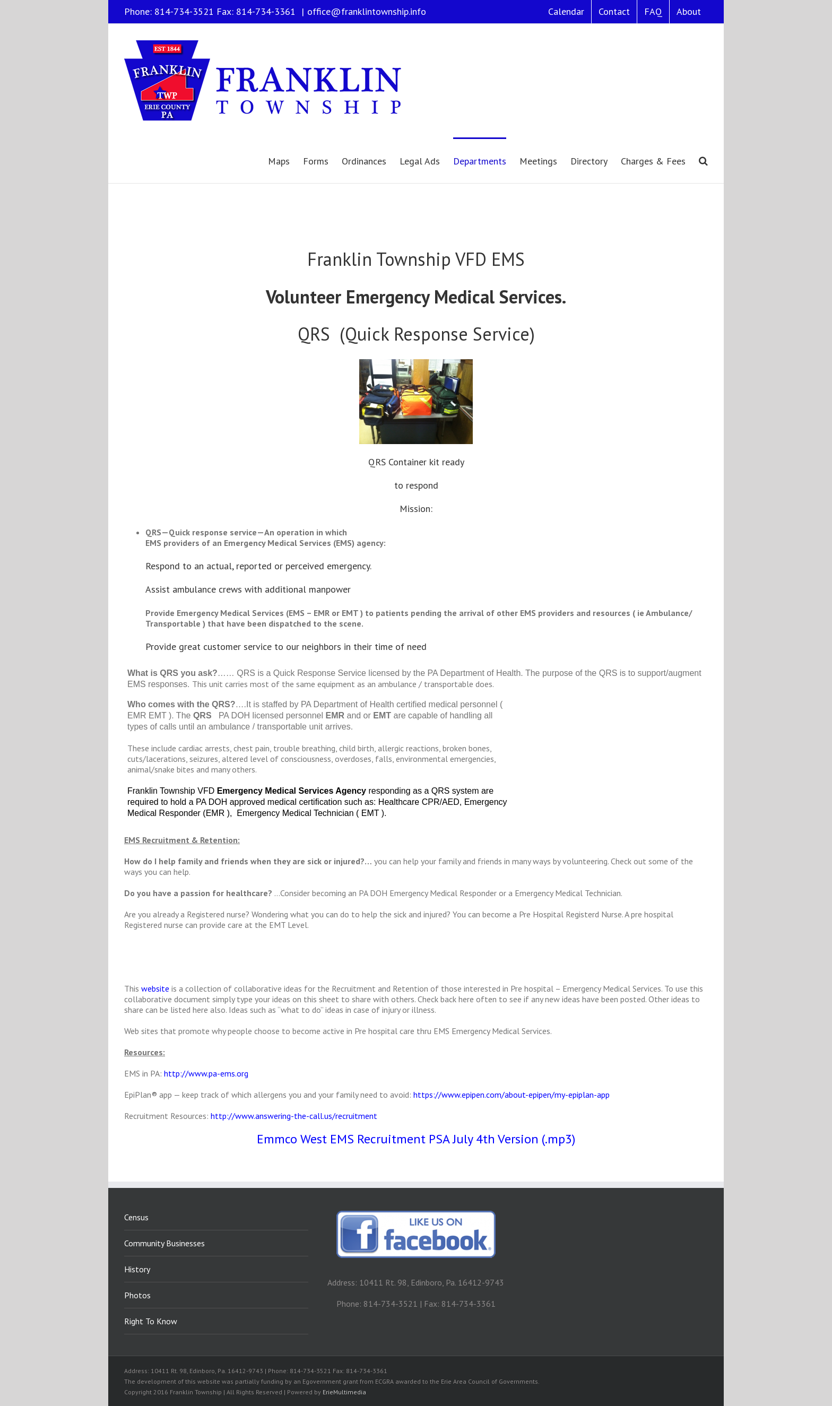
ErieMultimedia (344, 1392)
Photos (137, 1295)
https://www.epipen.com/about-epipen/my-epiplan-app (511, 1094)
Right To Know (150, 1321)
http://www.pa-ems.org (206, 1073)
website (155, 988)
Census (136, 1217)
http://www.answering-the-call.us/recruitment (294, 1115)
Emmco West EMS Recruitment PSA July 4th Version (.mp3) (416, 1139)
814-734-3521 (184, 11)
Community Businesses (164, 1243)
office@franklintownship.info (366, 11)
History (137, 1269)
